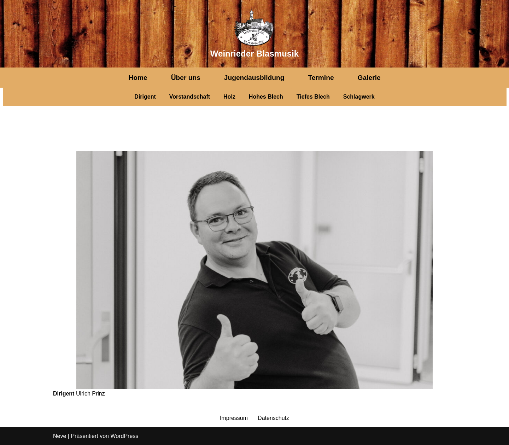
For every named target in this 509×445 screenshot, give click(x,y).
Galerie (369, 77)
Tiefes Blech (313, 97)
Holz (229, 97)
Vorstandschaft (189, 97)
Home (137, 77)
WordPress (124, 436)
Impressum (234, 418)
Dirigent (145, 97)
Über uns (185, 77)
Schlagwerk (359, 97)
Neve (59, 436)
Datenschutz (273, 418)
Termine (321, 77)
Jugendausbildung (254, 77)
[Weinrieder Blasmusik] (254, 33)
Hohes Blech (266, 97)
